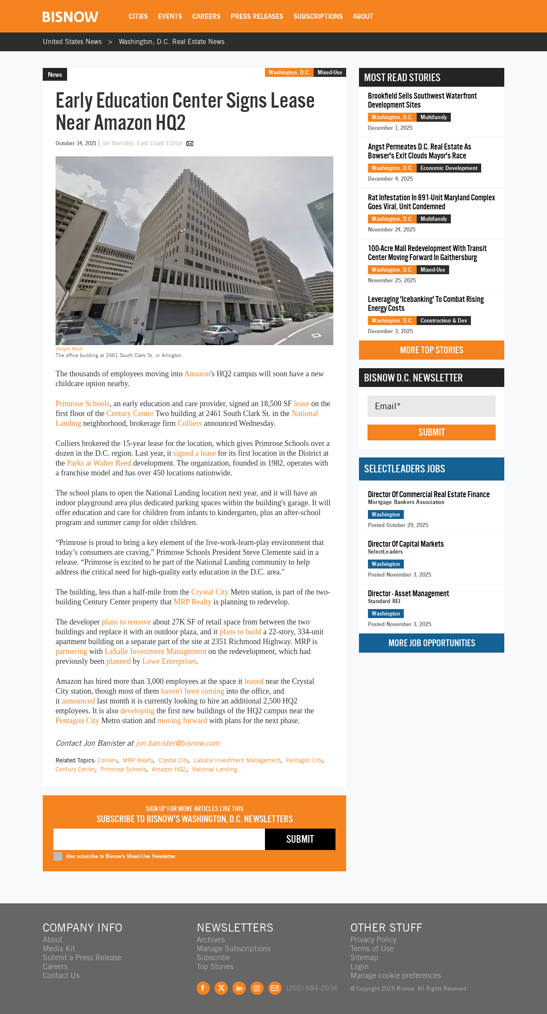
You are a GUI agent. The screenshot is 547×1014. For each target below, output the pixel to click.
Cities (138, 16)
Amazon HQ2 (169, 769)
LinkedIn (239, 988)
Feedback (275, 988)
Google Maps (69, 349)
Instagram (257, 988)
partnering (71, 651)
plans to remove (126, 622)
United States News (72, 42)
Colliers (189, 423)
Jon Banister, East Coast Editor (142, 143)
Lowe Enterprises (169, 661)
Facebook (203, 988)
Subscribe (213, 957)
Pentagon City (78, 720)
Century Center (129, 413)
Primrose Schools (83, 403)
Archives (211, 939)
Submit (431, 432)
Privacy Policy (373, 939)
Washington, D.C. (289, 72)
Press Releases (257, 16)
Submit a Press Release (82, 957)
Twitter (221, 988)
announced (78, 701)
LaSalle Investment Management (155, 651)
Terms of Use (372, 948)
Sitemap (364, 957)
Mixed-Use (330, 72)
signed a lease (194, 453)
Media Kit (59, 948)
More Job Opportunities (431, 643)
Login (359, 966)
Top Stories (215, 966)
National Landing (214, 769)
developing (137, 710)
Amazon (197, 373)
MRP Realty (193, 602)
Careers (206, 16)
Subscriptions (318, 16)
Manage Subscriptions (234, 948)
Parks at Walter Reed (99, 463)
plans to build (240, 631)
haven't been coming (192, 691)
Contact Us (61, 975)
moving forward (182, 720)
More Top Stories (431, 350)
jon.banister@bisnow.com (177, 743)
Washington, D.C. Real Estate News (171, 42)
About (363, 16)
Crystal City (210, 592)
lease (301, 403)
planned (118, 661)
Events (170, 16)
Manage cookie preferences (395, 975)
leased (254, 681)
